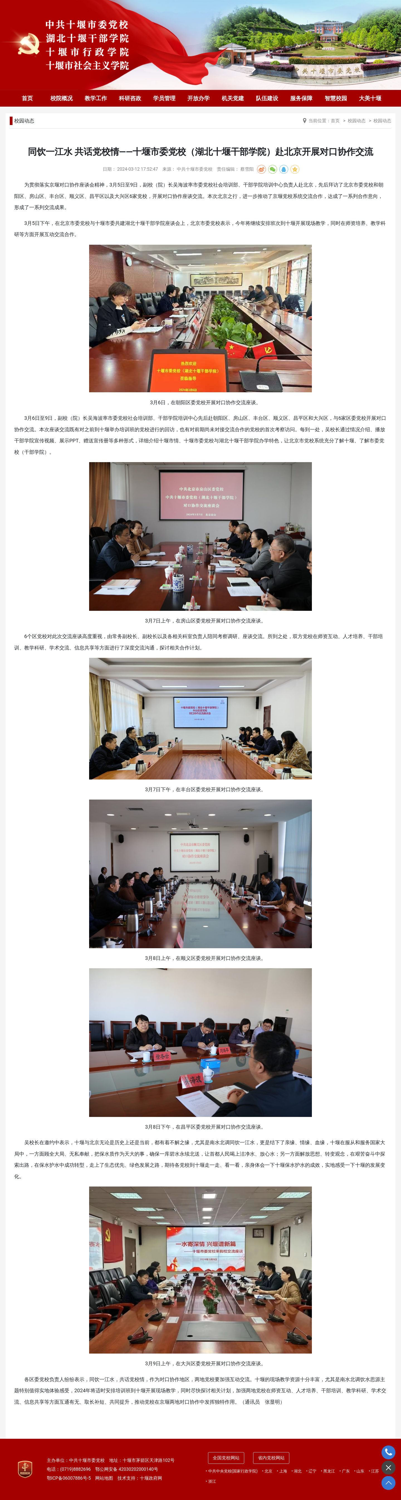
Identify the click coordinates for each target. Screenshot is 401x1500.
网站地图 (104, 1478)
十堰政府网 (151, 1478)
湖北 (298, 1471)
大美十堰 (370, 98)
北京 (268, 1471)
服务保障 (301, 98)
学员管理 (164, 98)
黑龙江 (329, 1471)
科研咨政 (130, 98)
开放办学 (198, 98)
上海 (283, 1471)
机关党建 (233, 98)
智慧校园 (336, 98)
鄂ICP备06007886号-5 (69, 1478)
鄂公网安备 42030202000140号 (126, 1469)
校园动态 (24, 121)
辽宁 (312, 1471)
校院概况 (61, 98)
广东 (346, 1471)
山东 (360, 1471)
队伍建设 (267, 98)
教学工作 (96, 98)
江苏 (375, 1471)
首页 (27, 98)
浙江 (212, 1481)
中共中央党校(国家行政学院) (233, 1471)
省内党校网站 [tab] (271, 1457)
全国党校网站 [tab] (226, 1457)
